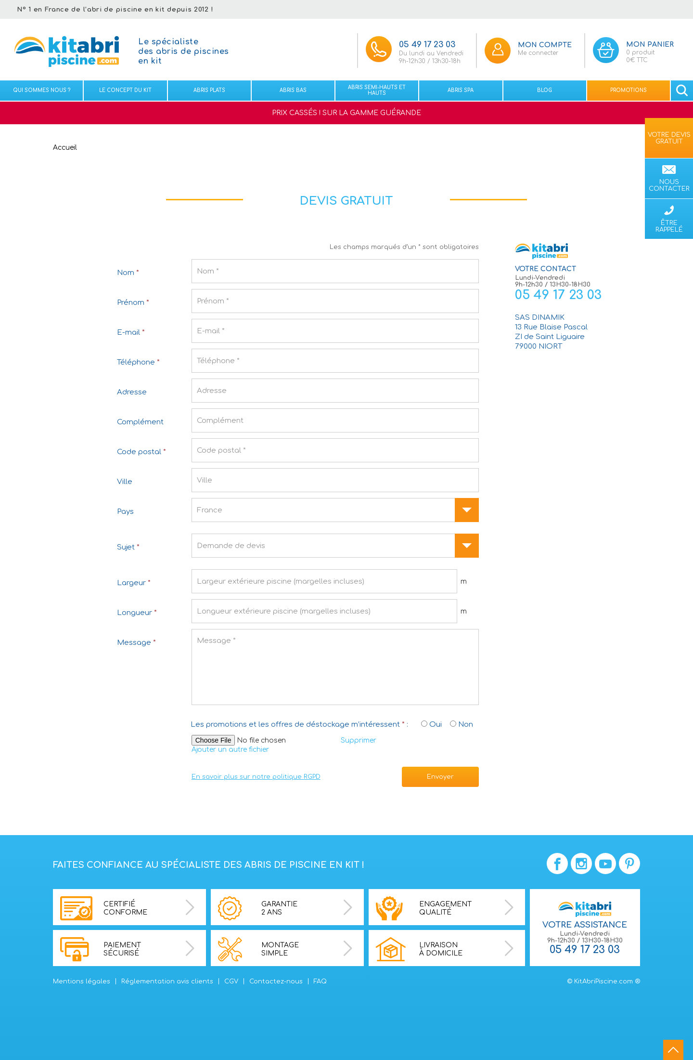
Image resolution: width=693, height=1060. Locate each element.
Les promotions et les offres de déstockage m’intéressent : (299, 724)
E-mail (131, 332)
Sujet (128, 547)
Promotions (628, 90)
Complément (140, 422)
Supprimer (358, 740)
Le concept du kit (125, 90)
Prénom (133, 303)
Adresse (132, 392)
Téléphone (138, 362)
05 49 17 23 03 (558, 295)
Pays (125, 512)
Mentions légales (81, 981)
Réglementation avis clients (167, 981)
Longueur (137, 613)
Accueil (65, 147)
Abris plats (209, 90)
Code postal (141, 452)
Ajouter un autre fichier (230, 749)
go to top (673, 1050)
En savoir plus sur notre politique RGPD (256, 776)
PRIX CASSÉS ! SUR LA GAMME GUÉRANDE (346, 113)
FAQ (320, 981)
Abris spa (461, 90)
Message (136, 643)
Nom (128, 273)
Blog (544, 90)
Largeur (134, 583)
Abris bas (293, 90)
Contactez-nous (276, 981)
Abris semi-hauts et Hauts (377, 90)
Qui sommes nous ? (41, 90)
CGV (231, 981)
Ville (124, 482)
